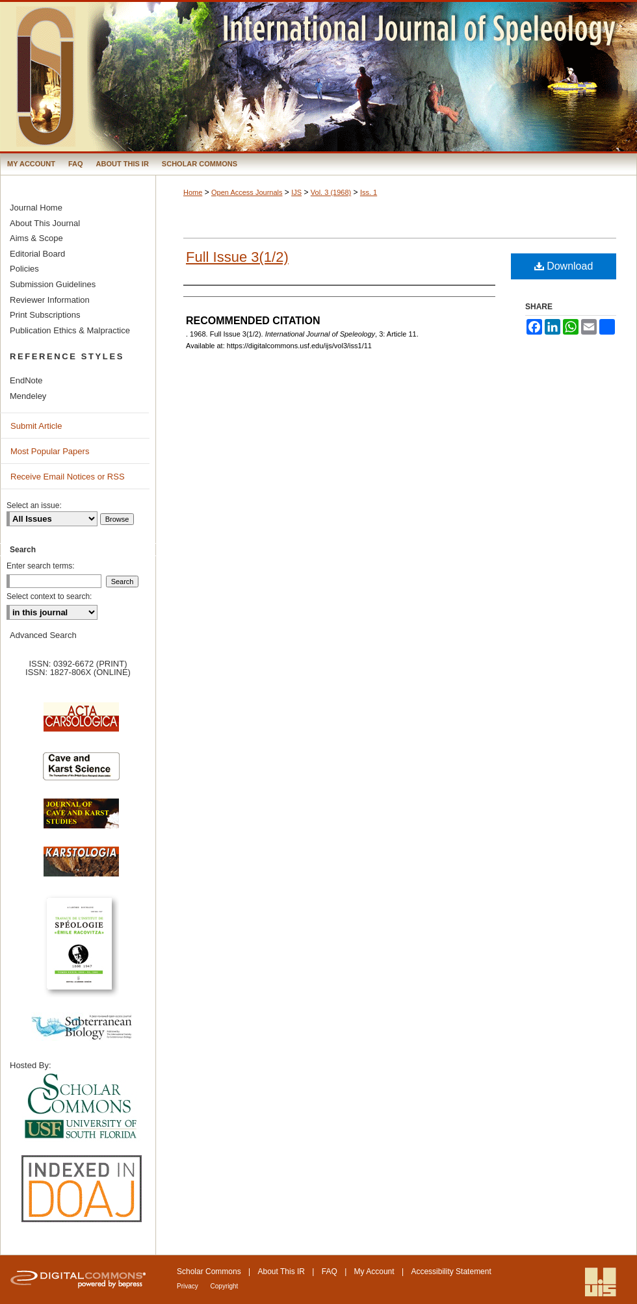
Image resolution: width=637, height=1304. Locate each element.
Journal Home (36, 207)
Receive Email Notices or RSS (67, 476)
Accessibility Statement (451, 1271)
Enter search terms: (40, 565)
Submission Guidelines (53, 284)
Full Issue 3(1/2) (237, 257)
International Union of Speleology (600, 1282)
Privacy (188, 1286)
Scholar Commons (209, 1271)
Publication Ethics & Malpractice (70, 330)
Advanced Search (43, 635)
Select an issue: (34, 505)
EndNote (26, 380)
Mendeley (28, 396)
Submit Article (36, 426)
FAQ (329, 1271)
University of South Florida (81, 1107)
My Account (374, 1271)
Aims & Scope (36, 238)
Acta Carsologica (81, 723)
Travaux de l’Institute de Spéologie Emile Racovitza (81, 951)
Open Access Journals (246, 192)
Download (563, 266)
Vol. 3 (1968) (331, 192)
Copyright (225, 1286)
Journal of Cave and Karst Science (81, 820)
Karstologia (81, 868)
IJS (296, 192)
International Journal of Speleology (318, 76)
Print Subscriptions (45, 315)
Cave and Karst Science (81, 771)
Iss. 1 (368, 192)
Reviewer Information (50, 300)
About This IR (281, 1271)
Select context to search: (49, 596)
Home (192, 192)
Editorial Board (37, 254)
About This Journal (45, 223)
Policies (24, 269)
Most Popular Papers (49, 451)
